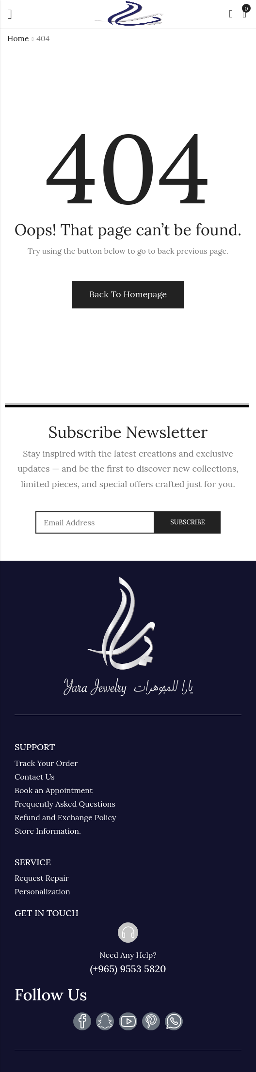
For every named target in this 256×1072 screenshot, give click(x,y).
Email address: (95, 522)
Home (18, 38)
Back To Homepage (128, 294)
